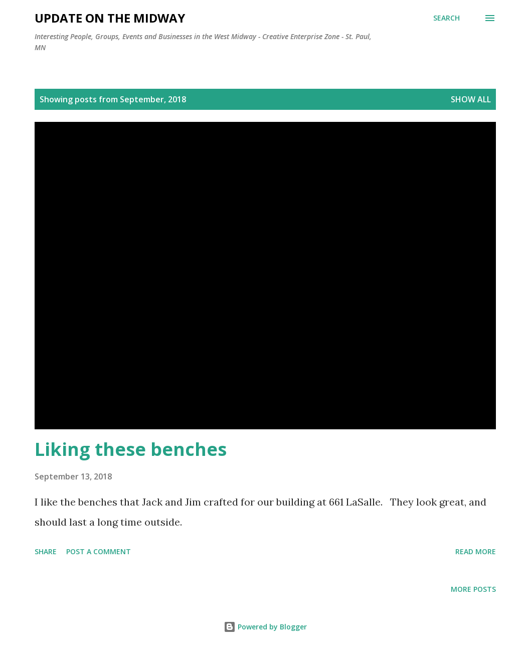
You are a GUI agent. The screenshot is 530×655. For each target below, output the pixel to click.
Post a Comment (98, 551)
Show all (471, 99)
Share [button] (46, 551)
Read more (475, 551)
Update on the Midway (110, 18)
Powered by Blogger (265, 626)
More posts (473, 589)
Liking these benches (131, 449)
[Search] (446, 18)
